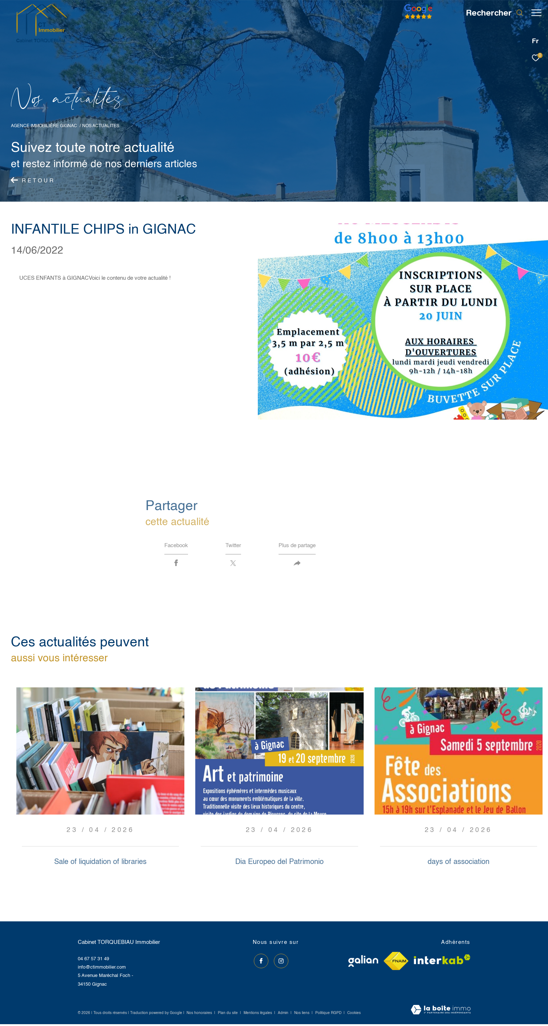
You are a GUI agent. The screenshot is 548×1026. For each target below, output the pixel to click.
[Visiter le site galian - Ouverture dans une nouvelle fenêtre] (363, 963)
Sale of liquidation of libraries (100, 864)
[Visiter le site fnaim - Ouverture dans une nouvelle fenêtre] (396, 963)
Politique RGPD (328, 1015)
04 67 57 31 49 (93, 960)
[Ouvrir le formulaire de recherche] (491, 13)
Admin (283, 1015)
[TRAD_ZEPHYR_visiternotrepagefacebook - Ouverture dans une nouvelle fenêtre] (260, 961)
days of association (458, 864)
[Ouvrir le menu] (536, 12)
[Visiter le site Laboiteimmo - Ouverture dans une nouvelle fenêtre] (441, 1012)
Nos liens (302, 1015)
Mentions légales (258, 1015)
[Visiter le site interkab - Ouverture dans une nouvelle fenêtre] (442, 961)
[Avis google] (414, 19)
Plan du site (228, 1015)
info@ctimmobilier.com (102, 969)
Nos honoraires (199, 1015)
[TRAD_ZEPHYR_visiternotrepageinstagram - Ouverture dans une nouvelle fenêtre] (279, 961)
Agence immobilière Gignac (44, 126)
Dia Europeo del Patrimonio (279, 864)
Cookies (354, 1015)
